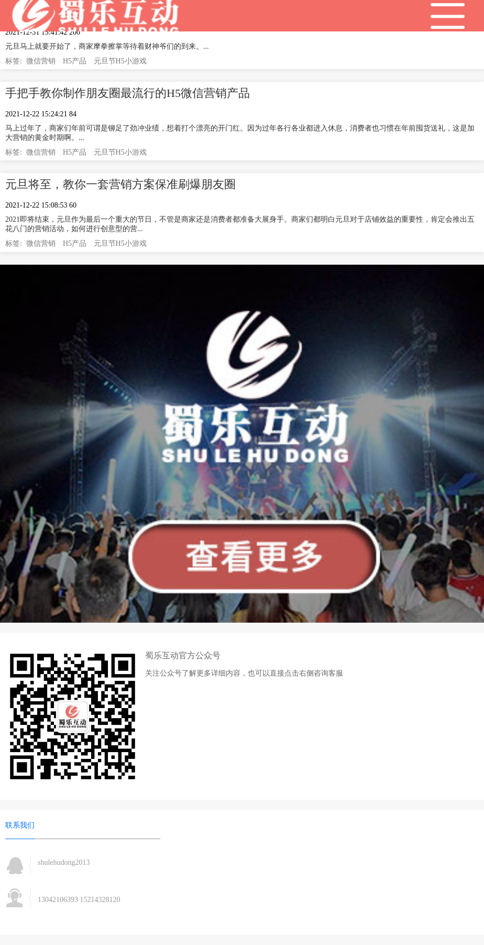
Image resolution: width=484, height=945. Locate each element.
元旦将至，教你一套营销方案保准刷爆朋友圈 (120, 184)
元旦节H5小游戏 (120, 61)
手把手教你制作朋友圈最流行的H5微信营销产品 (127, 93)
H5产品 (74, 61)
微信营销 (41, 61)
